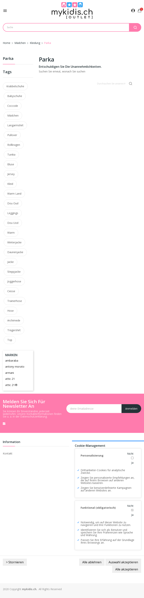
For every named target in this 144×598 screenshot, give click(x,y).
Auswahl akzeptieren (123, 562)
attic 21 (10, 379)
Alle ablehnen (91, 562)
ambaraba (11, 360)
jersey (11, 174)
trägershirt (14, 330)
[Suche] (115, 83)
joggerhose (14, 281)
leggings (12, 213)
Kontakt (7, 453)
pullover (12, 135)
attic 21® (11, 385)
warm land (14, 193)
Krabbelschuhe (15, 86)
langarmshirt (15, 125)
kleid (10, 184)
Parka (8, 59)
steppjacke (14, 271)
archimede (13, 320)
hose (10, 310)
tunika (11, 154)
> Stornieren (15, 562)
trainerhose (14, 301)
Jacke (10, 262)
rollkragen (13, 145)
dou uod (12, 223)
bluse (10, 164)
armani (9, 373)
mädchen (13, 115)
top (9, 340)
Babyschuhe (14, 96)
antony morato (14, 366)
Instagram (4, 423)
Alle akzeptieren (126, 569)
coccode (12, 106)
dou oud (12, 203)
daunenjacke (15, 252)
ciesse (11, 291)
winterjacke (14, 242)
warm (11, 232)
